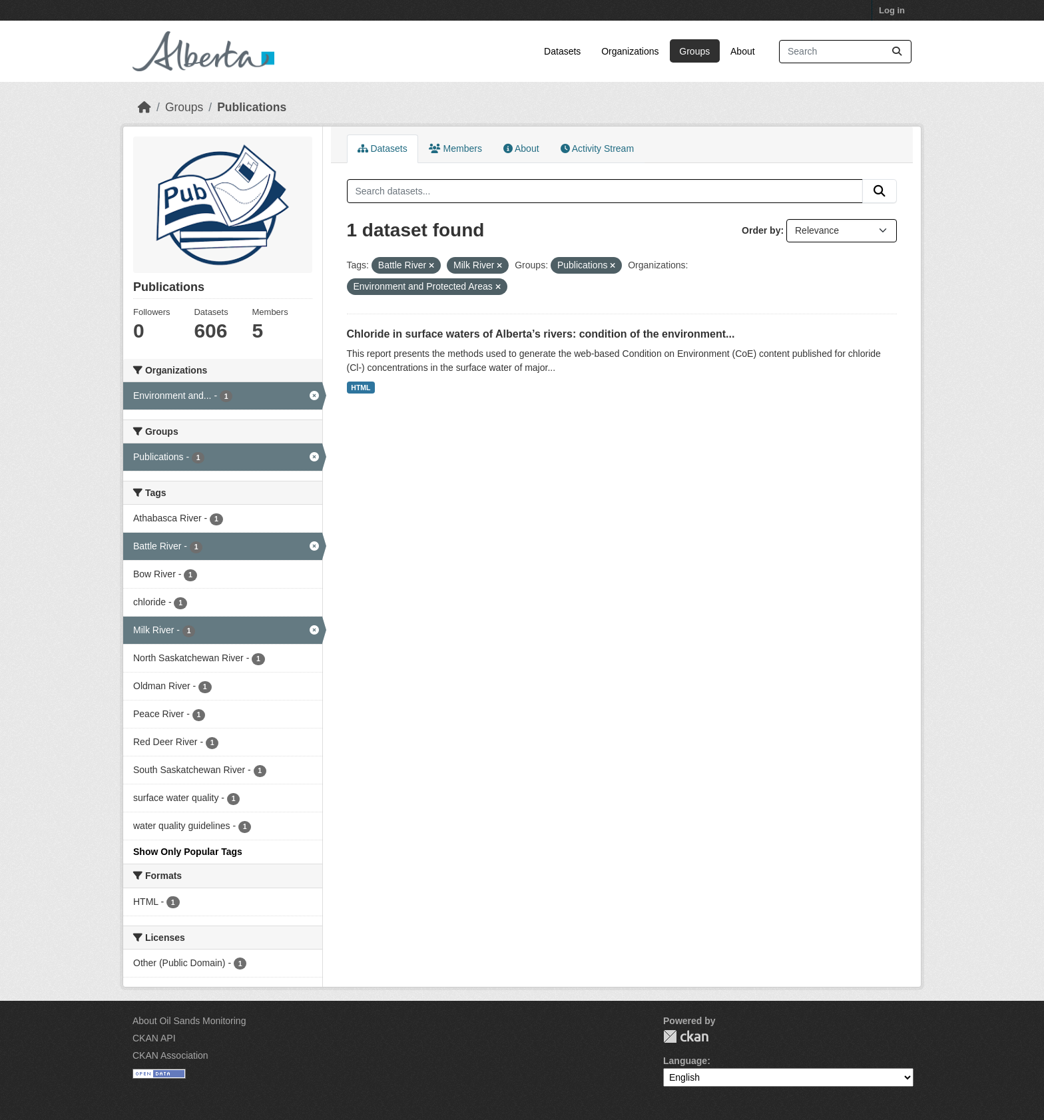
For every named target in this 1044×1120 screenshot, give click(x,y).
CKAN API (154, 1038)
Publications (251, 107)
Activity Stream (597, 148)
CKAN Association (170, 1055)
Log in (892, 10)
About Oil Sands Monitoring (189, 1020)
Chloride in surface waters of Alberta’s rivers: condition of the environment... (541, 334)
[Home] (144, 107)
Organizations (629, 51)
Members (455, 148)
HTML (360, 388)
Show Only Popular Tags (187, 851)
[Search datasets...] (845, 51)
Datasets (562, 51)
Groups (694, 51)
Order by (761, 230)
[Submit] (897, 51)
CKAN (685, 1036)
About (742, 51)
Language (685, 1060)
